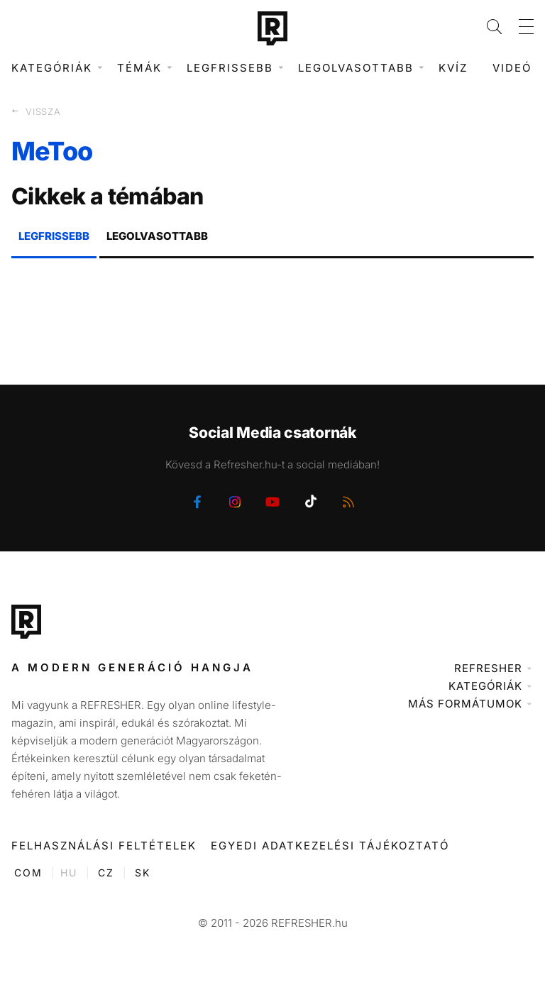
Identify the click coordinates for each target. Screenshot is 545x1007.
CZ (106, 872)
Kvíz (453, 68)
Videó (512, 68)
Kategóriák (485, 686)
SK (142, 872)
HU (68, 872)
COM (28, 872)
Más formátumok (465, 703)
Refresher (488, 668)
